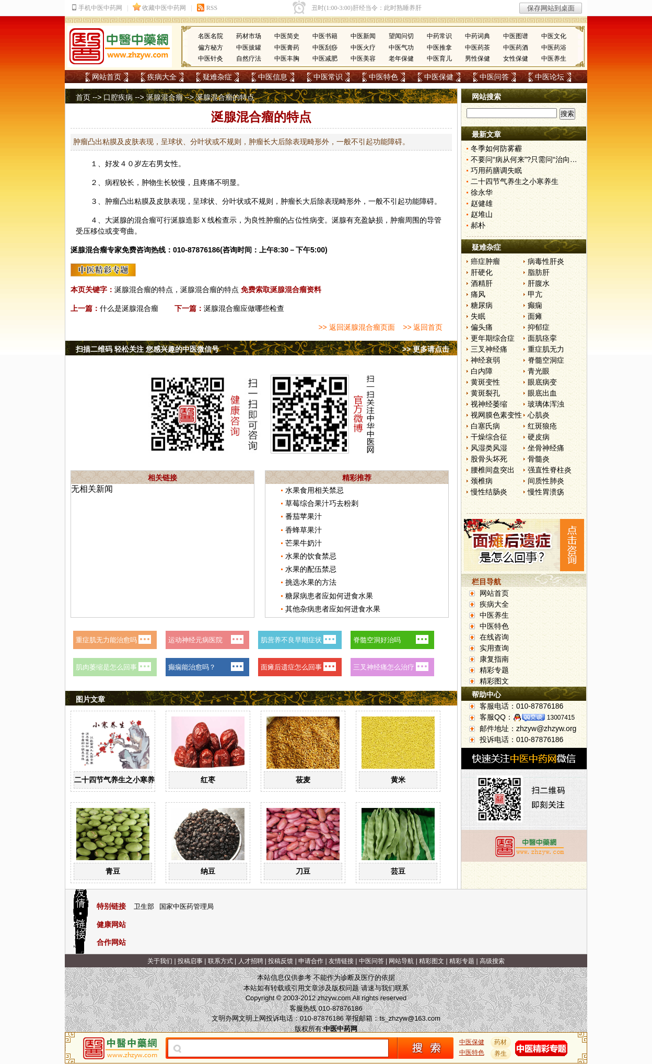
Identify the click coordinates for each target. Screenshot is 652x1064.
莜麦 (303, 780)
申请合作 (310, 961)
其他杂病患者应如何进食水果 (332, 609)
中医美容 (363, 58)
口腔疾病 (118, 97)
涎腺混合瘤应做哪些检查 (244, 308)
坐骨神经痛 (546, 448)
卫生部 (144, 906)
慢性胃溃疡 (546, 492)
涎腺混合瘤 (164, 97)
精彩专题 (494, 670)
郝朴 (478, 225)
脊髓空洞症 (546, 360)
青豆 (113, 871)
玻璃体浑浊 (546, 404)
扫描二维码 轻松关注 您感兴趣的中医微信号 (147, 349)
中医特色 (383, 77)
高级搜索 (492, 961)
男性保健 (477, 58)
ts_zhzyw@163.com (409, 1018)
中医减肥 (324, 58)
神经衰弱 (485, 360)
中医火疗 (363, 47)
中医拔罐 (248, 47)
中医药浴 (553, 47)
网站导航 (401, 961)
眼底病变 (542, 382)
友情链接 (341, 961)
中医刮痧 (324, 47)
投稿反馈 (280, 961)
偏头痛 (482, 327)
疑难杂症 (217, 77)
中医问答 (494, 77)
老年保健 (401, 58)
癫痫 (535, 305)
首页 (83, 97)
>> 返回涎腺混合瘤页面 (356, 327)
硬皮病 (539, 437)
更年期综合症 (493, 338)
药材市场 (248, 36)
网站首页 (106, 77)
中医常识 (328, 77)
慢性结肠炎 (489, 492)
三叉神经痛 (489, 349)
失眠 (478, 316)
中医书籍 (324, 36)
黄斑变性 (485, 382)
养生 (501, 1053)
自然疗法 (248, 58)
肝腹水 (539, 283)
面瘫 (535, 316)
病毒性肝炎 (546, 261)
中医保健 (438, 77)
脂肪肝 (539, 272)
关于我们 (159, 961)
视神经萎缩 (489, 404)
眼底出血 (542, 393)
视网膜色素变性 (496, 415)
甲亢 (535, 294)
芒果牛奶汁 (303, 543)
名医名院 (210, 36)
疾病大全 (162, 77)
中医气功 (401, 47)
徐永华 (482, 192)
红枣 (208, 780)
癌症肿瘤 (485, 261)
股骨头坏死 (489, 459)
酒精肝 (482, 283)
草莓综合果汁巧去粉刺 (321, 503)
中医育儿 (439, 58)
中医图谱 (515, 36)
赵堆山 (482, 214)
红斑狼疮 (542, 426)
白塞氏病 (485, 426)
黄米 (398, 780)
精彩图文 (494, 681)
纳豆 (208, 871)
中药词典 (477, 36)
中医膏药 (286, 47)
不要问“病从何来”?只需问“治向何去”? (531, 159)
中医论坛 (549, 77)
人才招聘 (250, 961)
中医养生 (553, 58)
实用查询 (494, 648)
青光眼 (539, 371)
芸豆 (398, 871)
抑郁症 (539, 327)
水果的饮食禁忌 (310, 556)
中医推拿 (439, 47)
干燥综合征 (489, 437)
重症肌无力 (546, 349)
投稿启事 (190, 961)
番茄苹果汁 (303, 516)
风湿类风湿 (489, 448)
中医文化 (553, 36)
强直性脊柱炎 (550, 470)
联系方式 (220, 961)
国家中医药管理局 (186, 906)
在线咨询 (494, 637)
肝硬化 (482, 272)
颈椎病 (482, 481)
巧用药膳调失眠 (496, 170)
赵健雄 (482, 203)
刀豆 (303, 871)
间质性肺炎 (546, 481)
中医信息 (272, 77)
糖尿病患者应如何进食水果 (329, 596)
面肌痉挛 (542, 338)
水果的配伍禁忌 (310, 569)
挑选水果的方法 (310, 582)
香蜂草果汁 (303, 530)
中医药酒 (515, 47)
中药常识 (439, 36)
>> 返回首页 (423, 327)
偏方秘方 (210, 47)
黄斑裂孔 (485, 393)
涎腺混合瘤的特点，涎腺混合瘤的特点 (176, 289)
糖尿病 (482, 305)
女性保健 (515, 58)
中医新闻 (363, 36)
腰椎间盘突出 (493, 470)
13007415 (561, 717)
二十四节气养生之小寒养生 (118, 780)
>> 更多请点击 (425, 349)
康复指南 (494, 659)
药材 (501, 1042)
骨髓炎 (539, 459)
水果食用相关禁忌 (314, 490)
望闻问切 (401, 36)
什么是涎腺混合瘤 (129, 308)
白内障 (482, 371)
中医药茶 (477, 47)
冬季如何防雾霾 (496, 148)
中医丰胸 (286, 58)
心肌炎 (539, 415)
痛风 (478, 294)
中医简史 (286, 36)
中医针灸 (210, 58)
